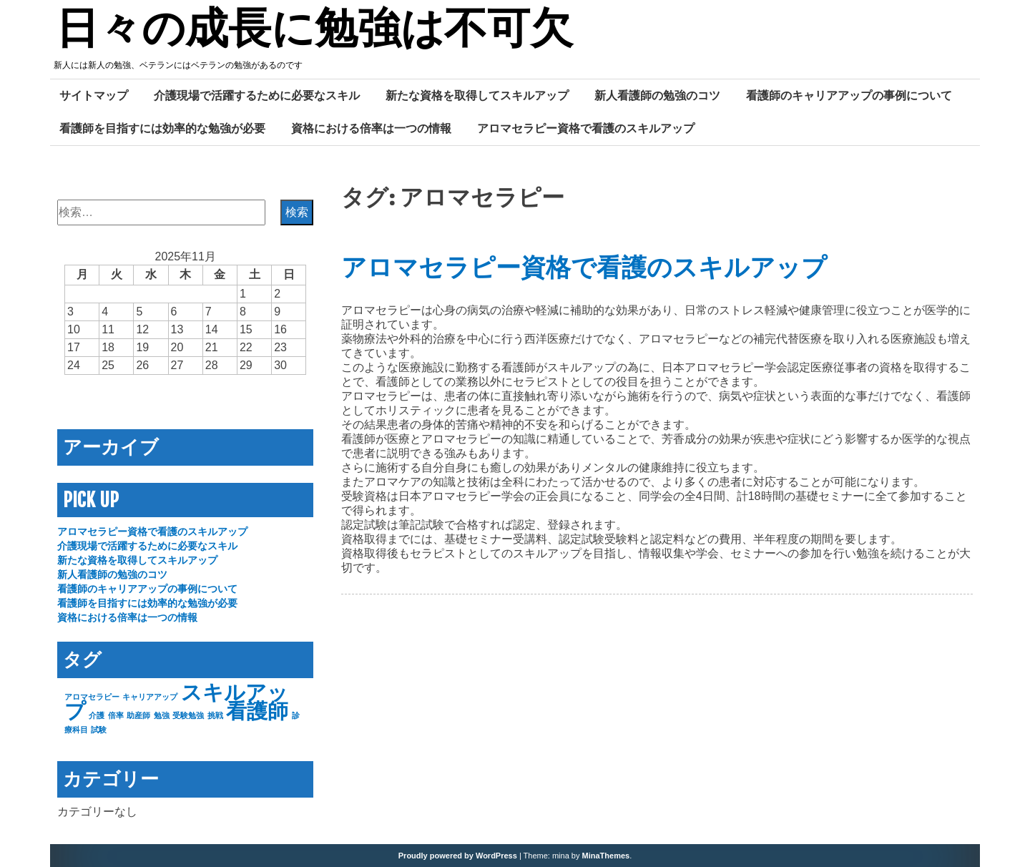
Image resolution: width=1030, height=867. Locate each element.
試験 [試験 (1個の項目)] (99, 729)
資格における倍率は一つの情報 (371, 128)
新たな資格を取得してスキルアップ (477, 95)
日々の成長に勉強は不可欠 (314, 30)
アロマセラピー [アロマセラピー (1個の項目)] (91, 696)
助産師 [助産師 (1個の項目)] (138, 715)
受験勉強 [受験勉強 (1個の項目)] (188, 715)
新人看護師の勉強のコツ (657, 95)
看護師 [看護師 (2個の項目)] (257, 710)
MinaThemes (606, 855)
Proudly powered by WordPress (457, 855)
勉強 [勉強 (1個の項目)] (162, 715)
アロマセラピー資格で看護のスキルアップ (586, 128)
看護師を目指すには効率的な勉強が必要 (162, 128)
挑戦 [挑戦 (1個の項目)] (215, 715)
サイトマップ (93, 95)
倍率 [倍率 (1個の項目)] (116, 715)
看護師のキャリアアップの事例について (849, 95)
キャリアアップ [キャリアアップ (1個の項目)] (149, 696)
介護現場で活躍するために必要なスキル (257, 95)
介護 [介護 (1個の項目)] (96, 715)
